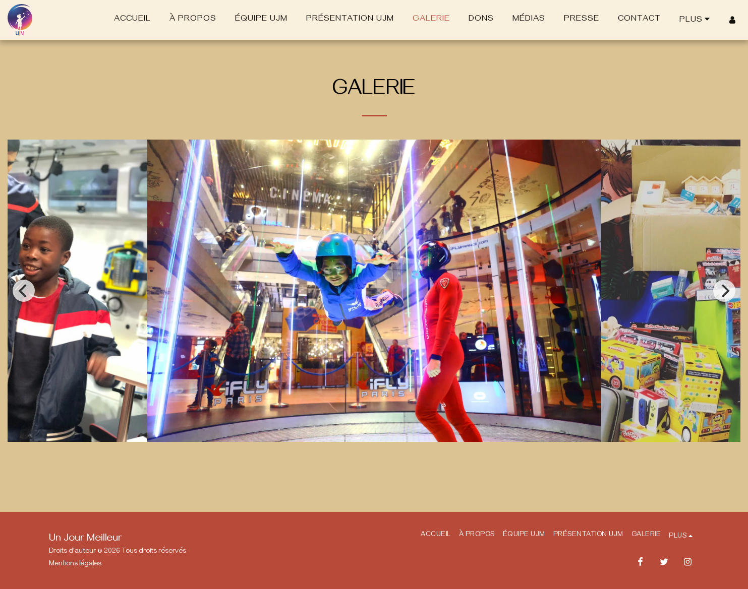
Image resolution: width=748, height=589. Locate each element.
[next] (724, 291)
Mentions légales (75, 564)
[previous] (24, 291)
